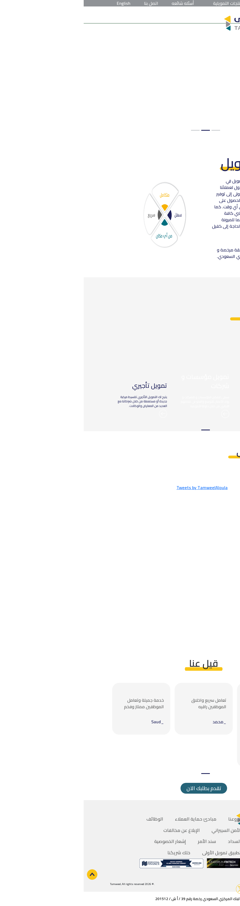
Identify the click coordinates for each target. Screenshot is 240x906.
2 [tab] (122, 130)
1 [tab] (132, 130)
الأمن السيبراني (142, 830)
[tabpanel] (120, 73)
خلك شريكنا (95, 852)
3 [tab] (111, 130)
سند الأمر (123, 841)
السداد (150, 841)
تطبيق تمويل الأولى (137, 852)
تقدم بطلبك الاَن (120, 788)
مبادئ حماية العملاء (112, 819)
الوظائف (71, 819)
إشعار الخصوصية (86, 841)
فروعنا (150, 819)
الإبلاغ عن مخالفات (98, 830)
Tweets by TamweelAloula (118, 487)
